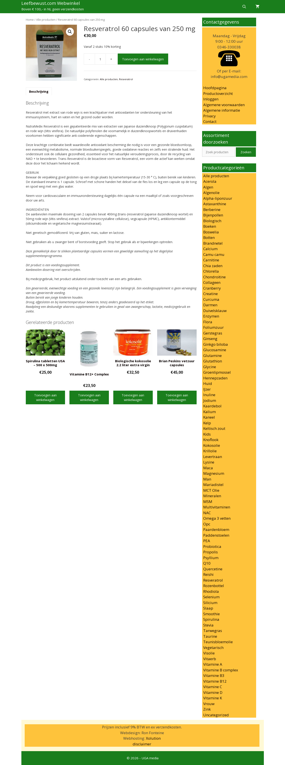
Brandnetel (213, 243)
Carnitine (211, 259)
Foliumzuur (213, 327)
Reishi (208, 574)
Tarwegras (212, 630)
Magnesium (213, 473)
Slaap (208, 608)
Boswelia (211, 232)
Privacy (209, 115)
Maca (208, 467)
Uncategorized (216, 714)
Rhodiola (211, 591)
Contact (209, 121)
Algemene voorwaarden (224, 104)
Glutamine (212, 355)
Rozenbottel (213, 585)
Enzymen (211, 316)
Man (207, 479)
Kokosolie (211, 445)
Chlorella (211, 271)
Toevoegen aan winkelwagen (143, 59)
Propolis (210, 551)
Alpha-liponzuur (217, 198)
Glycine (209, 366)
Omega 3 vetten (217, 518)
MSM (207, 501)
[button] (70, 32)
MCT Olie (211, 490)
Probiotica (212, 546)
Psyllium (210, 557)
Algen (208, 187)
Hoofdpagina (215, 87)
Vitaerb (209, 658)
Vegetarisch (213, 647)
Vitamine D (212, 692)
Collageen (211, 282)
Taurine (210, 636)
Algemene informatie (221, 110)
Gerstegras (212, 333)
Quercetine (212, 568)
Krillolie (210, 450)
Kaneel (209, 417)
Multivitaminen (216, 507)
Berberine (211, 209)
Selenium (211, 596)
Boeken (209, 226)
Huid (207, 383)
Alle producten (46, 20)
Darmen (210, 304)
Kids (207, 434)
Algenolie (211, 192)
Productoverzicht (218, 93)
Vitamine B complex (220, 670)
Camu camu (213, 254)
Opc (206, 524)
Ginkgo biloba (215, 344)
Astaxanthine (214, 203)
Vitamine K (212, 697)
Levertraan (212, 456)
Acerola (209, 181)
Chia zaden (212, 265)
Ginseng (210, 338)
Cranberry (212, 288)
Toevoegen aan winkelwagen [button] (45, 397)
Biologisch (212, 220)
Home (30, 20)
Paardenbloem (216, 529)
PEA (206, 540)
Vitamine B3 (213, 675)
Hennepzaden (215, 378)
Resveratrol (126, 79)
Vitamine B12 (215, 681)
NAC (207, 512)
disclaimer (142, 744)
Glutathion (212, 361)
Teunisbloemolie (218, 641)
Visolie (209, 653)
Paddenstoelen (216, 535)
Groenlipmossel (217, 372)
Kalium (209, 411)
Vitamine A (212, 664)
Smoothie (211, 613)
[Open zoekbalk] (244, 6)
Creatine (210, 293)
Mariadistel (213, 484)
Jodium (209, 400)
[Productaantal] (100, 59)
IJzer (207, 389)
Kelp (207, 422)
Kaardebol (212, 405)
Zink (207, 709)
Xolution (153, 738)
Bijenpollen (213, 215)
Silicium (210, 602)
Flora (207, 321)
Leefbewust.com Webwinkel (50, 3)
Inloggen (210, 99)
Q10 (206, 563)
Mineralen (212, 495)
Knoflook (210, 439)
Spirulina (211, 619)
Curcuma (211, 299)
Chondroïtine (214, 276)
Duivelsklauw (215, 310)
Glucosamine (214, 349)
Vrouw (208, 703)
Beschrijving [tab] (38, 91)
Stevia (208, 625)
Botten (209, 237)
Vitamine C (212, 686)
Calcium (210, 248)
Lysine (208, 462)
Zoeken (245, 152)
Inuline (209, 394)
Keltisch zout (214, 428)
